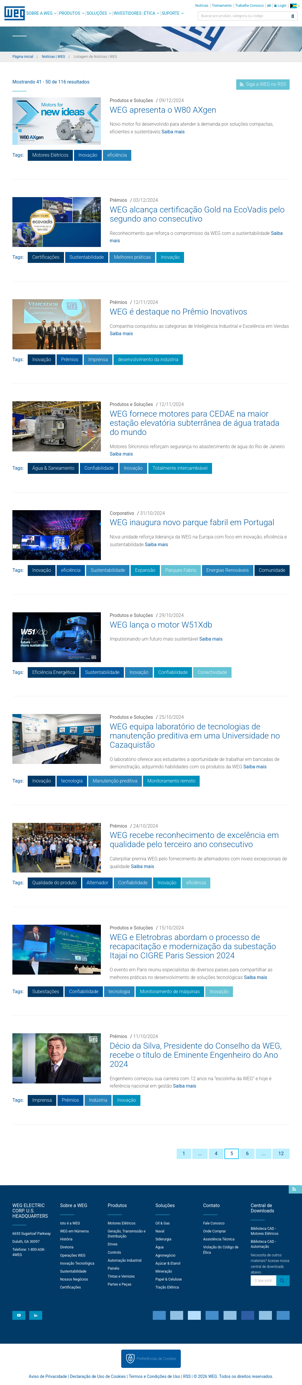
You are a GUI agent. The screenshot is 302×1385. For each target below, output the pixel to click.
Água (159, 1247)
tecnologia (72, 781)
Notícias (201, 6)
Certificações (45, 257)
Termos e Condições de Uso (154, 1376)
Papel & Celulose (168, 1279)
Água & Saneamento (53, 468)
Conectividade (212, 672)
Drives (112, 1244)
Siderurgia (163, 1239)
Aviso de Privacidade (48, 1376)
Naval (159, 1231)
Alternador (97, 882)
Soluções (97, 13)
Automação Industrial (125, 1260)
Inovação (87, 155)
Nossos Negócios (74, 1279)
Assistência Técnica (218, 1239)
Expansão (145, 570)
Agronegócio (165, 1255)
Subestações (45, 991)
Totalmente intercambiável (180, 468)
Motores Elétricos (50, 155)
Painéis (113, 1268)
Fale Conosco (214, 1223)
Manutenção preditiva (115, 781)
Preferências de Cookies (156, 1358)
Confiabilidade (99, 468)
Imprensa (98, 359)
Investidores (128, 13)
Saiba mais (173, 132)
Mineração (163, 1271)
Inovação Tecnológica (77, 1263)
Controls (114, 1252)
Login (280, 6)
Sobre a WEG (39, 13)
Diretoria (66, 1247)
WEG (12, 13)
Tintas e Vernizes (121, 1276)
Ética (149, 13)
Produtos (69, 13)
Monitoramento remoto (171, 781)
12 (281, 1153)
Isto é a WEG (70, 1223)
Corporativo (122, 513)
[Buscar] (293, 17)
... (200, 1153)
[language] (295, 6)
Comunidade (272, 570)
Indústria (98, 1100)
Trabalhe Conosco (249, 6)
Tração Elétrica (167, 1287)
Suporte (170, 13)
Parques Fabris (180, 570)
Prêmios (118, 200)
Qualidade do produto (54, 882)
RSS (187, 1376)
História (66, 1239)
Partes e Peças (119, 1284)
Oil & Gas (162, 1223)
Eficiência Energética (53, 672)
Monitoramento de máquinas (170, 991)
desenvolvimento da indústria (148, 359)
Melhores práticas (132, 257)
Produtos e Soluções (131, 100)
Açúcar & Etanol (167, 1263)
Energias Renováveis (227, 570)
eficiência (117, 155)
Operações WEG (73, 1255)
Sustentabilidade (87, 257)
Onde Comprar (214, 1231)
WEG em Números (74, 1231)
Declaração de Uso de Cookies (98, 1376)
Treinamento (222, 6)
